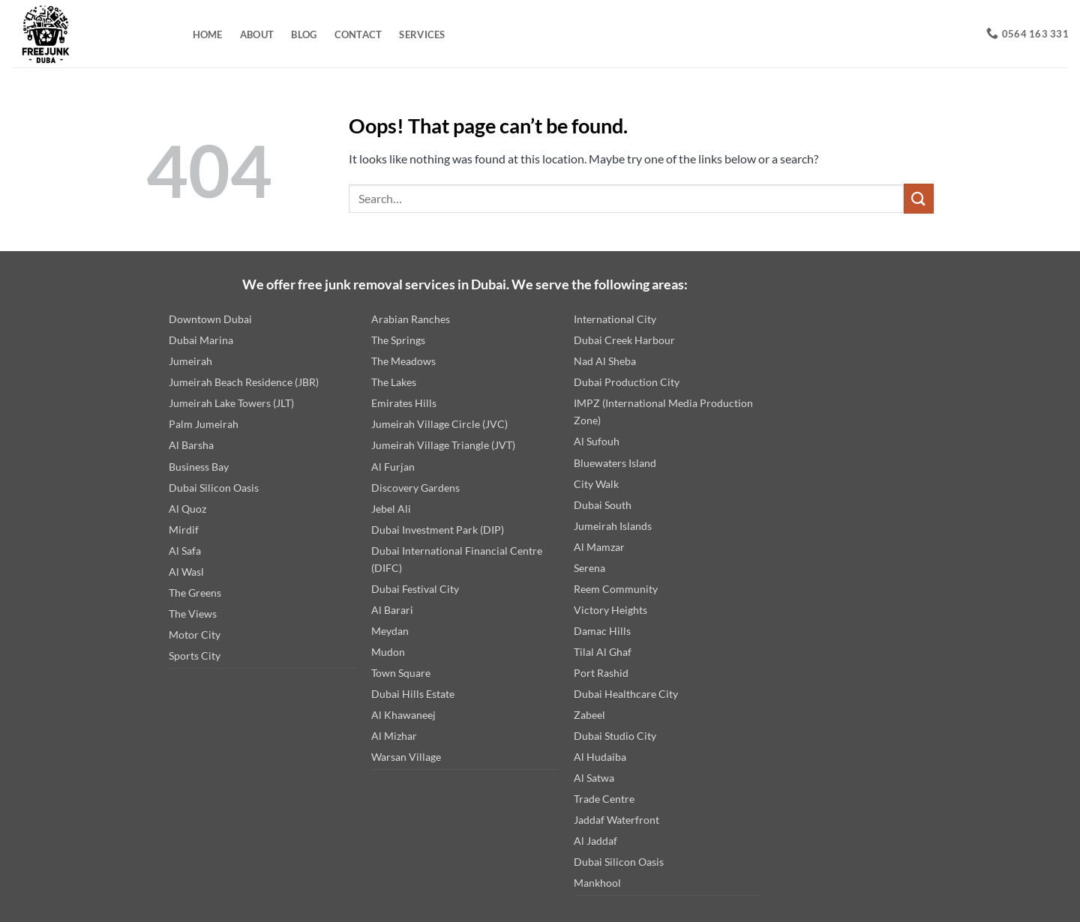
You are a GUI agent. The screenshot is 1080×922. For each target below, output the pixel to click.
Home (208, 34)
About (257, 34)
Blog (303, 34)
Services (422, 34)
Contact (358, 34)
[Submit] (919, 198)
